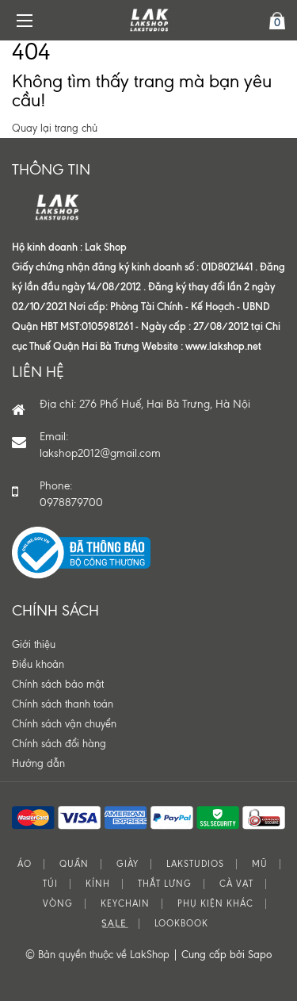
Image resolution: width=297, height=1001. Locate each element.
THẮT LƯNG (165, 884)
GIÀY (127, 864)
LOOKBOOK (181, 924)
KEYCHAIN (125, 904)
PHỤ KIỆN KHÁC (215, 904)
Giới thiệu (33, 644)
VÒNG (58, 904)
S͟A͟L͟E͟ (114, 924)
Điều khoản (38, 664)
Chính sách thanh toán (62, 704)
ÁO (24, 864)
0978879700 (71, 502)
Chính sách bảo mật (58, 684)
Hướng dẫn (38, 763)
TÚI (50, 884)
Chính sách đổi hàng (59, 744)
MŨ (260, 864)
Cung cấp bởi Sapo (226, 955)
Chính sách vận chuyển (64, 724)
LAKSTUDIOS (195, 864)
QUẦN (74, 864)
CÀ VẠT (236, 884)
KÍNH (98, 884)
